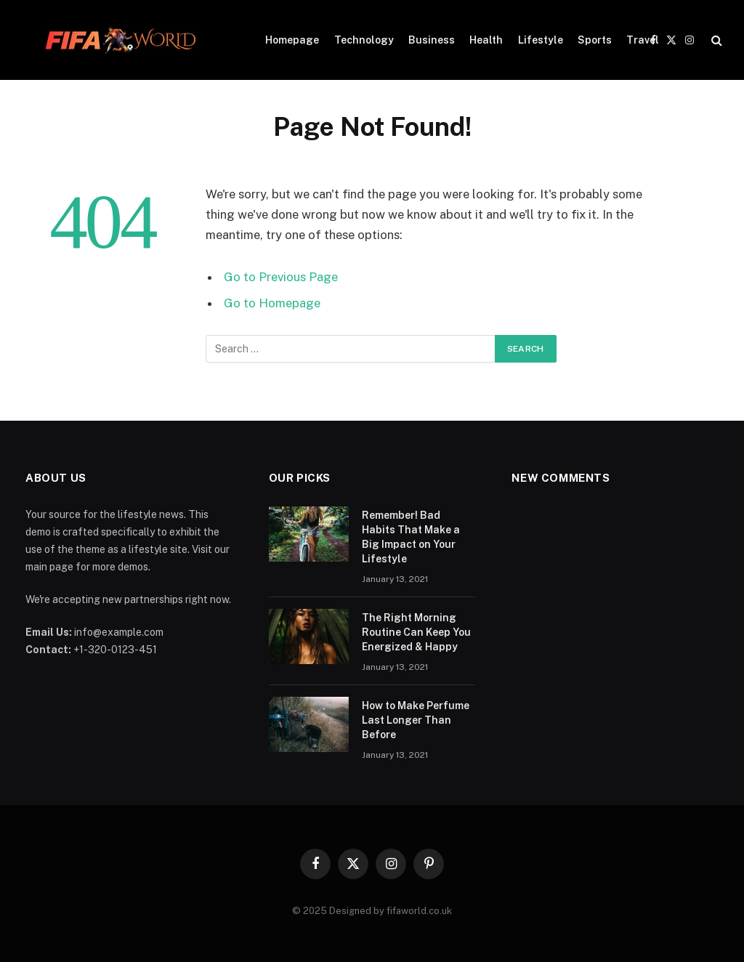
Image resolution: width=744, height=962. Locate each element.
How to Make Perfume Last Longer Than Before (415, 720)
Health (486, 40)
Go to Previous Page (281, 277)
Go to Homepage (272, 303)
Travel (642, 40)
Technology (364, 40)
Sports (595, 40)
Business (431, 40)
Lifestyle (540, 40)
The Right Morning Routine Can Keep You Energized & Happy (416, 632)
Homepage (292, 40)
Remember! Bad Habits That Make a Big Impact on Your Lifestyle (411, 537)
